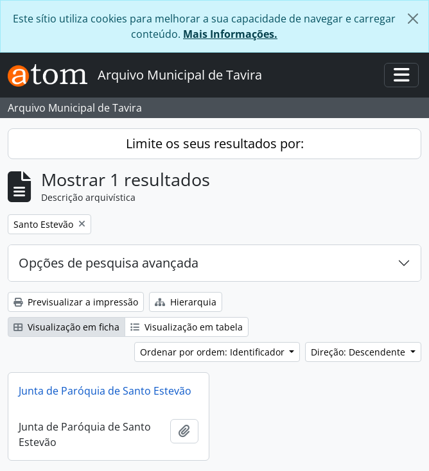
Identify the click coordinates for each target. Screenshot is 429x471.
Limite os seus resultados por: (215, 143)
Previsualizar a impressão (75, 302)
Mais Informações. (230, 34)
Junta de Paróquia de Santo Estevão (105, 391)
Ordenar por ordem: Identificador (213, 352)
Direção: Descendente (359, 352)
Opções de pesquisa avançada (108, 262)
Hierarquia (185, 302)
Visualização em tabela (186, 327)
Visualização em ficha (66, 327)
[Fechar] (413, 19)
